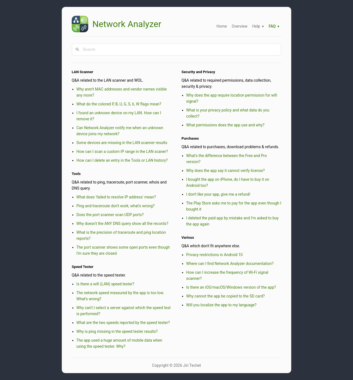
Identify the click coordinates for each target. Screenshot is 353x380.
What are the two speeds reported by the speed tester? (123, 322)
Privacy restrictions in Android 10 (214, 255)
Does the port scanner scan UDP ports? (110, 214)
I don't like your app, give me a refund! (218, 194)
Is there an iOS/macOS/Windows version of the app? (231, 287)
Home (221, 26)
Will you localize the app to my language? (221, 305)
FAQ (272, 26)
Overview (239, 26)
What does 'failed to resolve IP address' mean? (116, 197)
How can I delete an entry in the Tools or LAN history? (122, 160)
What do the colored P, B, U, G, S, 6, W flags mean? (118, 104)
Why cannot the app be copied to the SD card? (225, 296)
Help (256, 26)
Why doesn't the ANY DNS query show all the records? (122, 223)
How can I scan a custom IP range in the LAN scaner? (122, 151)
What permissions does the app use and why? (225, 125)
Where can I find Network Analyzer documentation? (230, 263)
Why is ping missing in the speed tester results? (117, 331)
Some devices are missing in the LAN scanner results (121, 142)
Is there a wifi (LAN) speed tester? (105, 284)
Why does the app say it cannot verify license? (225, 170)
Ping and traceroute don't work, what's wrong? (115, 206)
